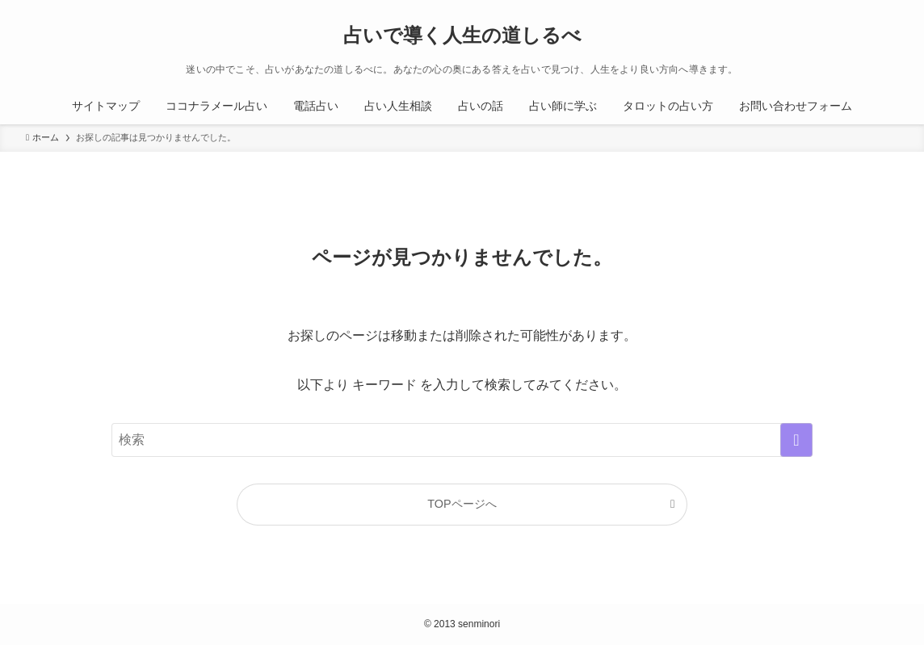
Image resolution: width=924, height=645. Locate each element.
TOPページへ (461, 503)
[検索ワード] (462, 440)
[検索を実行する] (796, 440)
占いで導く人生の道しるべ (462, 35)
